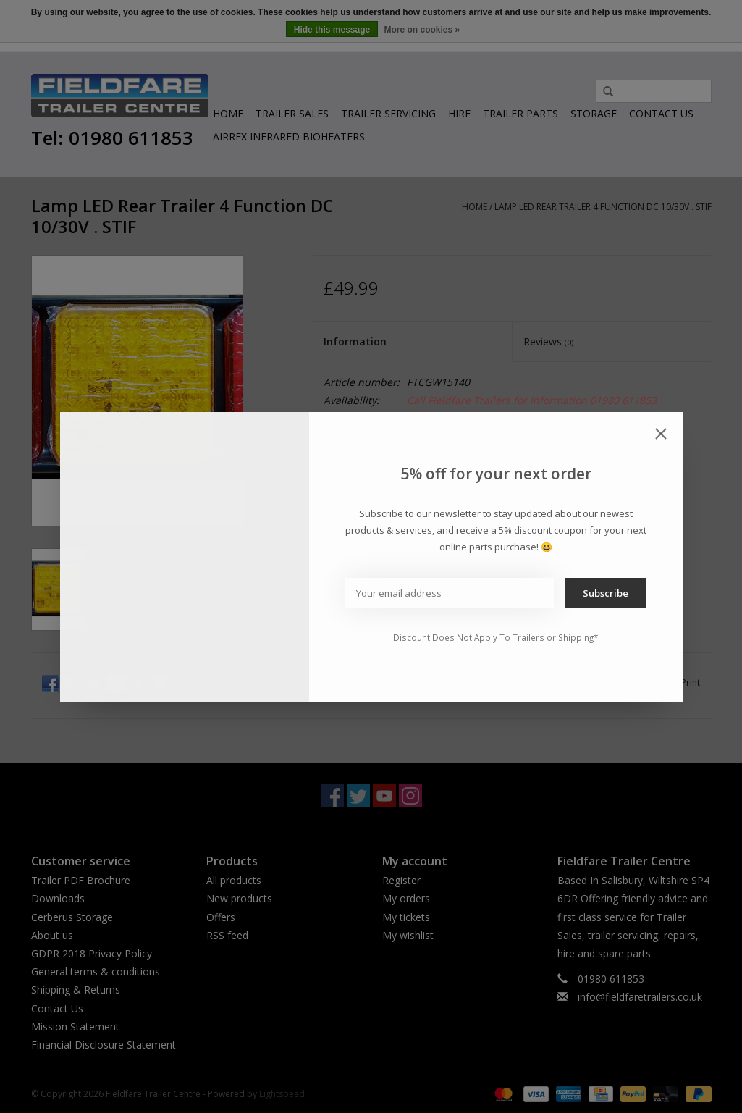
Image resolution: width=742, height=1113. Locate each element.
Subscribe (605, 593)
